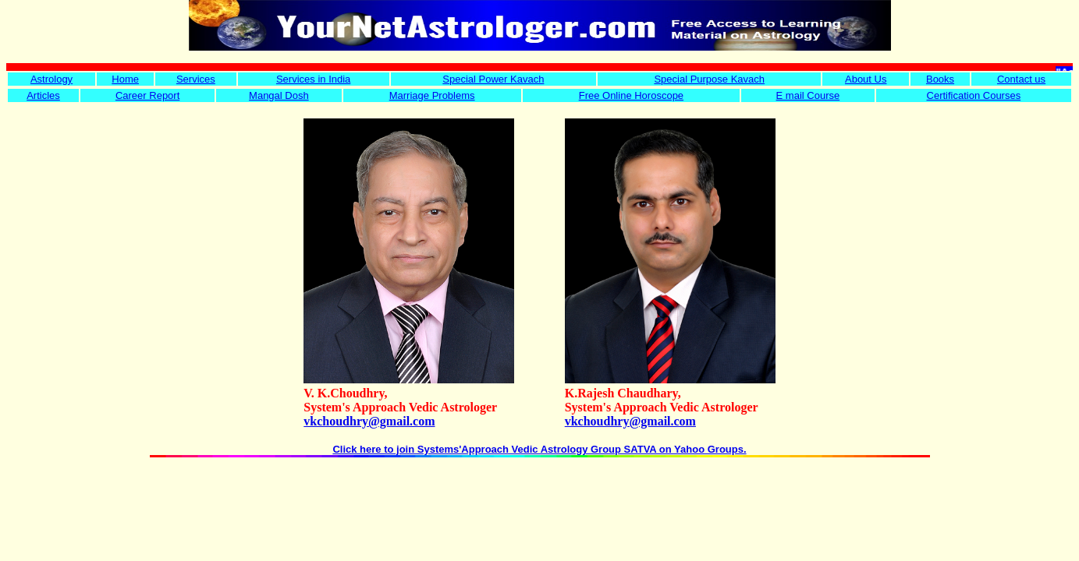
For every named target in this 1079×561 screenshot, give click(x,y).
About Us (865, 79)
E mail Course (808, 95)
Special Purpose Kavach (709, 79)
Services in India (313, 79)
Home (125, 79)
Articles (43, 95)
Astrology (51, 79)
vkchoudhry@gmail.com (369, 421)
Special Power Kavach (493, 79)
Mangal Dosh (279, 95)
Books (940, 79)
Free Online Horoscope (631, 95)
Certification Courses (974, 95)
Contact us (1021, 79)
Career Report (147, 95)
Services (195, 79)
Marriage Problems (432, 95)
